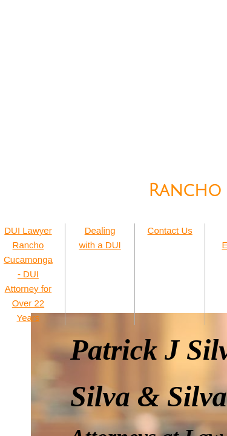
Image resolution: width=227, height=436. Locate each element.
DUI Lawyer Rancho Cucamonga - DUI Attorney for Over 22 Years (28, 274)
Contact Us (170, 230)
